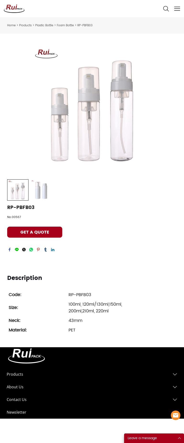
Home (11, 25)
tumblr (45, 249)
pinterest (38, 249)
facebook (9, 249)
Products (25, 25)
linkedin (52, 249)
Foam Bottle (65, 25)
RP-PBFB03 (84, 25)
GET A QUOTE (34, 232)
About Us (15, 387)
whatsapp (31, 249)
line (16, 249)
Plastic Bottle (44, 25)
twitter (24, 249)
